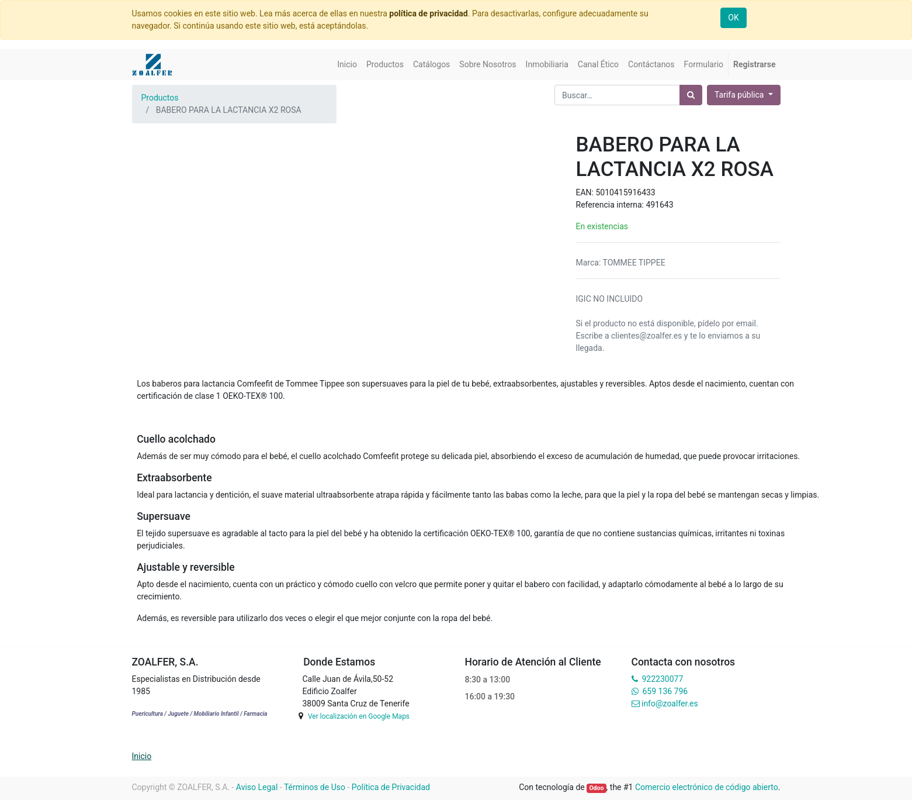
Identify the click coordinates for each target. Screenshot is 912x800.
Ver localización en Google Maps (359, 716)
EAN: (586, 192)
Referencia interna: (611, 204)
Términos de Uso (314, 787)
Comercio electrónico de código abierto (706, 787)
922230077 (662, 679)
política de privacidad (428, 13)
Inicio (142, 756)
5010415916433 (625, 192)
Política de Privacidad (391, 787)
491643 (659, 204)
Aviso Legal (257, 787)
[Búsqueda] (690, 95)
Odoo (596, 788)
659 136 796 (665, 691)
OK (733, 17)
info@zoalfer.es (669, 703)
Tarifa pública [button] (740, 94)
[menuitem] (347, 64)
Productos (160, 97)
